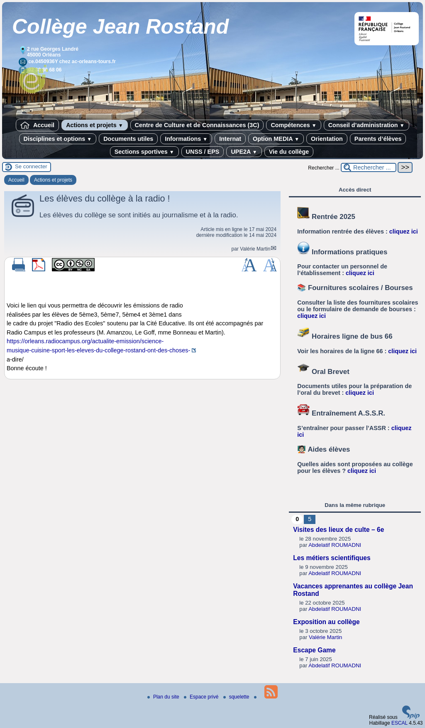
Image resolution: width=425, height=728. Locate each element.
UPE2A (244, 151)
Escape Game (314, 650)
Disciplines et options (58, 138)
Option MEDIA (276, 138)
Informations (186, 138)
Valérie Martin (255, 249)
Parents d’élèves (378, 138)
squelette (237, 697)
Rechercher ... (323, 168)
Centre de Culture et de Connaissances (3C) (197, 125)
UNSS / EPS (203, 151)
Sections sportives (144, 151)
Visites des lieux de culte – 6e (338, 529)
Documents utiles (128, 138)
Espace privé (202, 697)
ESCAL (399, 723)
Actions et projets (94, 125)
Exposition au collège (326, 621)
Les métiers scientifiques (331, 557)
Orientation (327, 138)
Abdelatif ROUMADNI (334, 545)
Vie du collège (289, 151)
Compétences (293, 125)
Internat (230, 138)
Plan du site (164, 697)
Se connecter (31, 166)
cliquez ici (403, 231)
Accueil (37, 125)
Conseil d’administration (366, 125)
